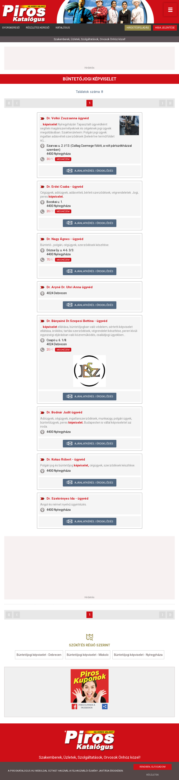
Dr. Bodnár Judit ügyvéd (64, 411)
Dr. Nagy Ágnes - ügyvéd (65, 237)
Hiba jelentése (165, 30)
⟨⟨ (9, 101)
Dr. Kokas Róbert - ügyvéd (66, 458)
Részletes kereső (37, 30)
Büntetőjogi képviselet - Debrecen (39, 653)
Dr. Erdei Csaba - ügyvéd (65, 185)
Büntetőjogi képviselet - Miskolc (88, 653)
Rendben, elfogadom (153, 766)
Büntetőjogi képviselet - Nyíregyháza (138, 653)
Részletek (152, 774)
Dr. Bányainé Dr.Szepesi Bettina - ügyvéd (77, 319)
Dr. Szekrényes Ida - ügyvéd (67, 497)
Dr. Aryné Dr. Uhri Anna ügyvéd (70, 286)
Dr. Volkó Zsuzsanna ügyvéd (68, 117)
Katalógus (63, 30)
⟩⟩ (170, 101)
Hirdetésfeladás (138, 30)
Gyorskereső (11, 30)
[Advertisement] (89, 54)
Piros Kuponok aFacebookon (86, 705)
